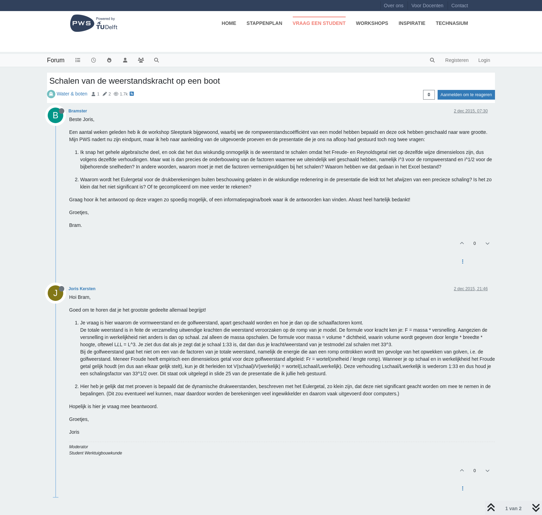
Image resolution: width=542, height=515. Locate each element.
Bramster (77, 111)
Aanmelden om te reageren (466, 94)
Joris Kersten (81, 288)
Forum (56, 60)
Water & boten (72, 93)
